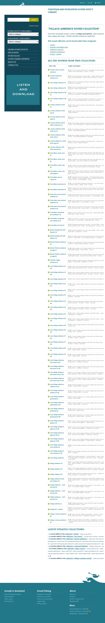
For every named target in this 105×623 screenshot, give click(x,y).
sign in (82, 2)
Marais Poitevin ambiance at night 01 (58, 249)
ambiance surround (56, 49)
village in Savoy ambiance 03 (58, 521)
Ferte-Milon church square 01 (56, 178)
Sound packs (14, 56)
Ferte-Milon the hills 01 (57, 225)
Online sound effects (18, 50)
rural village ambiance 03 (58, 290)
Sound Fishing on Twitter (78, 609)
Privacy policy (42, 603)
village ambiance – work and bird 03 (57, 498)
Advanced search (33, 25)
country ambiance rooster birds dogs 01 (58, 142)
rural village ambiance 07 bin (58, 337)
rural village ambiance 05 (58, 314)
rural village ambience (57, 458)
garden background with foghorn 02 (57, 231)
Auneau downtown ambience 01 (56, 77)
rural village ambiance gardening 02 (57, 410)
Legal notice (41, 601)
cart (99, 2)
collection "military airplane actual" (79, 558)
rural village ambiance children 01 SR (57, 391)
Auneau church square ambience (57, 71)
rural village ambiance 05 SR (58, 320)
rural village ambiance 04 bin (58, 302)
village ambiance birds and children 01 (57, 480)
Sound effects (9, 596)
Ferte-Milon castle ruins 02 (57, 160)
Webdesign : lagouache (78, 613)
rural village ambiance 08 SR (58, 355)
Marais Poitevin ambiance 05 (58, 243)
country (52, 45)
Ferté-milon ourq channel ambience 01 (58, 195)
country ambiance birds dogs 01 (57, 118)
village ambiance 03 (56, 474)
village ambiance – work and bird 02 (57, 492)
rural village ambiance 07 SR (58, 343)
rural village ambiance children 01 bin (57, 385)
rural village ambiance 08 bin (58, 349)
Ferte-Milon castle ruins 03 (57, 166)
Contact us (13, 65)
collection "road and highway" (77, 546)
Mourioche (73, 601)
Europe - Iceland (55, 54)
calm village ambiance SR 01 (58, 94)
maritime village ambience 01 (55, 261)
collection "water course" (76, 548)
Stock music (13, 53)
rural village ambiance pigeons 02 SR (57, 440)
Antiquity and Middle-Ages (59, 47)
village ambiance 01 (56, 463)
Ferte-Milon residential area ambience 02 (57, 220)
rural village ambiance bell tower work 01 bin (57, 373)
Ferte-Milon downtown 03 (58, 189)
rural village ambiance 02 (58, 279)
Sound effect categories (19, 31)
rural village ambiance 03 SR (58, 296)
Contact (72, 596)
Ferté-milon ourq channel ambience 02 (58, 201)
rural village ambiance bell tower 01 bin (57, 361)
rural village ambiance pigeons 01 (57, 422)
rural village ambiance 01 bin (58, 267)
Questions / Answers (44, 594)
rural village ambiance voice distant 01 (57, 446)
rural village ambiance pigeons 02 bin (57, 434)
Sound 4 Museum (76, 599)
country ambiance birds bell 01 (57, 112)
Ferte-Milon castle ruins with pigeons (57, 172)
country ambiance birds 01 (57, 106)
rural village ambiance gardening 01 (57, 398)
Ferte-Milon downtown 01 (58, 184)
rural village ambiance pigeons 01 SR (57, 428)
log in (90, 2)
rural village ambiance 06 (58, 325)
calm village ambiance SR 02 (58, 100)
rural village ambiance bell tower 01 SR (57, 367)
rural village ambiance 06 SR (58, 331)
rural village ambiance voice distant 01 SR (57, 452)
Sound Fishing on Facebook (79, 611)
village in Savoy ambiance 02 (58, 515)
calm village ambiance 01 (58, 82)
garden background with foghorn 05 (57, 237)
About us (12, 62)
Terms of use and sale (44, 599)
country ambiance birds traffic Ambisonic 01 (57, 124)
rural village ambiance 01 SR (58, 273)
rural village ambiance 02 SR (58, 285)
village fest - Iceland (56, 509)
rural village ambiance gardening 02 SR (57, 416)
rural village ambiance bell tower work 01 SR (57, 379)
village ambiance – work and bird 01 (57, 486)
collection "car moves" (74, 536)
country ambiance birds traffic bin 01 (57, 130)
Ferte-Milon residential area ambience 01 (57, 213)
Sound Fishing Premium (18, 59)
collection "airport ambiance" (77, 539)
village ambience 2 (56, 504)
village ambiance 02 (56, 469)
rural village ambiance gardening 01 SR (57, 404)
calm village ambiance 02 (58, 88)
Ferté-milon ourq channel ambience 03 (58, 207)
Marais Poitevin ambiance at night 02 (58, 255)
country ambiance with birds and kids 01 (57, 148)
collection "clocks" (72, 534)
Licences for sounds (44, 596)
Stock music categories (18, 39)
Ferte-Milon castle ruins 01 (57, 154)
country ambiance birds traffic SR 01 (57, 136)
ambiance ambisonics (57, 52)
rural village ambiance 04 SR (58, 308)
